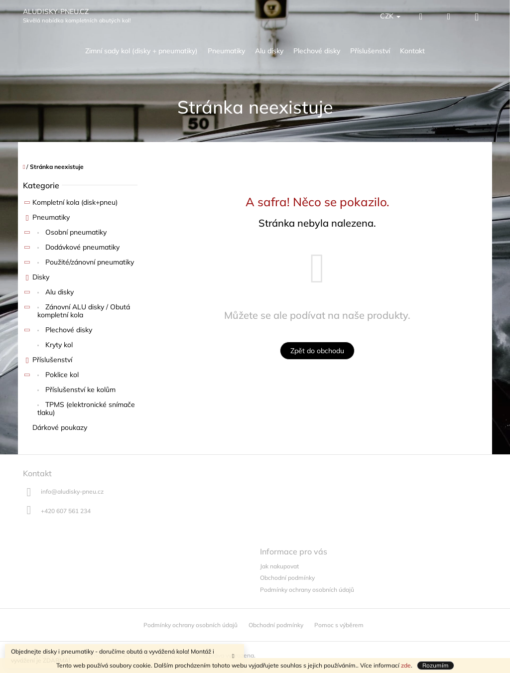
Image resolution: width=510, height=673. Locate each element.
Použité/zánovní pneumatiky (78, 263)
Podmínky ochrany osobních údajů (307, 589)
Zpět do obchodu (317, 350)
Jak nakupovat (279, 566)
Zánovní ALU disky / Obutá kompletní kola (76, 311)
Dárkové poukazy (60, 427)
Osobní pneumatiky (65, 234)
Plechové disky (57, 331)
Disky (36, 278)
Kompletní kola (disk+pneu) (70, 204)
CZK (390, 15)
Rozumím (435, 665)
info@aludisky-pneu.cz (72, 491)
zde (406, 665)
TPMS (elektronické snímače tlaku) (86, 408)
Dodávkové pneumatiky (71, 249)
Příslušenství (47, 361)
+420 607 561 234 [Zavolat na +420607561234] (66, 511)
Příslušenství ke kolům (79, 389)
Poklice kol (51, 376)
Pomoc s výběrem (339, 625)
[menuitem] (141, 51)
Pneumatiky (46, 219)
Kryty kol (58, 344)
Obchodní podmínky (287, 577)
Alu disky (48, 293)
